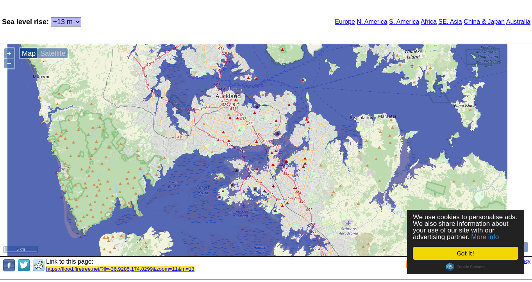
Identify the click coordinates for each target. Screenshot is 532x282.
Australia (518, 21)
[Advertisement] (191, 21)
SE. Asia (450, 21)
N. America (372, 21)
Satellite (53, 53)
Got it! (465, 253)
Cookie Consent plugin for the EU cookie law (465, 266)
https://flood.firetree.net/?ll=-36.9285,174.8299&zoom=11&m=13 (120, 269)
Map (29, 53)
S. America (404, 21)
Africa (429, 21)
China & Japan (484, 21)
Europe (345, 21)
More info (485, 237)
